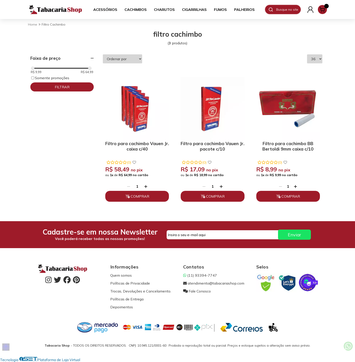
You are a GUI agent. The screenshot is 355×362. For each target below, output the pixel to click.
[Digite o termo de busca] (288, 9)
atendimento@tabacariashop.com (213, 283)
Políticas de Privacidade (130, 283)
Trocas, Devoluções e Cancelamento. (140, 291)
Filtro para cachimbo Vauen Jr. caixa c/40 (137, 146)
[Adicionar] (146, 186)
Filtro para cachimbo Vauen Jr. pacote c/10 (212, 146)
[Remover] (129, 186)
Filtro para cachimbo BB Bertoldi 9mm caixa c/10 (288, 146)
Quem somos (121, 275)
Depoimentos (121, 307)
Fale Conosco (197, 291)
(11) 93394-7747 (200, 275)
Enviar (294, 234)
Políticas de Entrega (127, 299)
